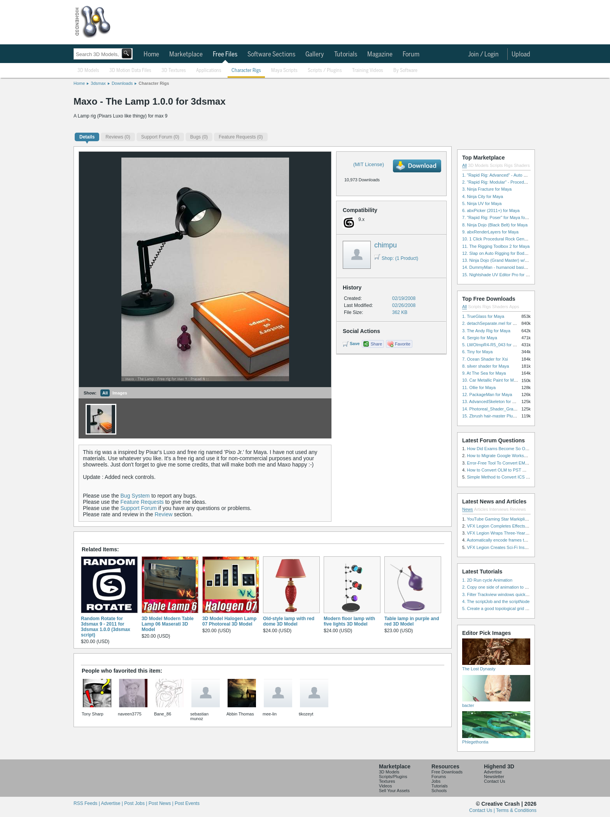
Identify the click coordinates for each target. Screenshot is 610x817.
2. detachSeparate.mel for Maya (492, 323)
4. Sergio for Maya (479, 337)
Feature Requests (142, 502)
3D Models (88, 70)
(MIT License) (368, 164)
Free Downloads (447, 772)
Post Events (187, 803)
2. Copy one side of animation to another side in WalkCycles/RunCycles (530, 587)
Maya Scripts (284, 70)
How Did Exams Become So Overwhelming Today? (515, 448)
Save (355, 343)
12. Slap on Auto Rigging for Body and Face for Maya (512, 253)
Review (163, 514)
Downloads (122, 83)
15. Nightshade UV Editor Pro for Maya (499, 274)
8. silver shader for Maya (485, 366)
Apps (514, 306)
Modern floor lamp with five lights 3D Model (349, 621)
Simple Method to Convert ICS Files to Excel (509, 477)
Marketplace (186, 54)
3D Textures (173, 70)
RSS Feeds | (87, 803)
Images (119, 393)
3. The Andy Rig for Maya (486, 330)
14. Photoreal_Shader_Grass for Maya (498, 409)
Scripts (496, 165)
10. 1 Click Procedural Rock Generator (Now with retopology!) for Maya (529, 239)
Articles (481, 509)
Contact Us (494, 781)
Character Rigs (246, 70)
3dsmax (98, 83)
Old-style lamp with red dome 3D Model (288, 621)
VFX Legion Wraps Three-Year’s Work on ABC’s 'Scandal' (521, 533)
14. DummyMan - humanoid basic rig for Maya (506, 267)
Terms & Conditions (516, 810)
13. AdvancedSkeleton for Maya (492, 401)
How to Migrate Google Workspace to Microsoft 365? (517, 455)
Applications (208, 70)
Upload (521, 54)
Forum (411, 54)
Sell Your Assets (394, 790)
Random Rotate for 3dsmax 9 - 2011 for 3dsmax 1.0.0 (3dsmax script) (105, 627)
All (105, 393)
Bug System (135, 496)
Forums (438, 776)
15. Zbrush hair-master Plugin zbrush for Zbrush (507, 416)
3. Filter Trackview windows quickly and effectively (509, 594)
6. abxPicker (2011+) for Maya (491, 210)
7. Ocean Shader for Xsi (485, 359)
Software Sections (271, 54)
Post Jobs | (136, 803)
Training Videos (367, 70)
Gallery (314, 54)
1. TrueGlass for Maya (483, 316)
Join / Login (483, 54)
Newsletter (494, 776)
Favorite (402, 344)
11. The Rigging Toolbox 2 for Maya (495, 246)
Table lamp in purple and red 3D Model (411, 621)
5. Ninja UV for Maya (481, 203)
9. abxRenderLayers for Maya (490, 232)
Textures (387, 781)
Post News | (162, 803)
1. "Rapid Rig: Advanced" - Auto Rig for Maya (505, 175)
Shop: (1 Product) (396, 258)
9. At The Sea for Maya (484, 373)
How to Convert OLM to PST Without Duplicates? (513, 470)
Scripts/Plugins (393, 776)
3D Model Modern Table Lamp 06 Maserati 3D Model (168, 624)
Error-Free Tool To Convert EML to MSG (505, 463)
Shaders (522, 165)
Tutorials (345, 54)
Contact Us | (482, 810)
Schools (439, 790)
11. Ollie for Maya (479, 387)
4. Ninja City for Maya (482, 196)
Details (87, 137)
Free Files (225, 54)
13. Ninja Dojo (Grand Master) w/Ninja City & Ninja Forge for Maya (525, 260)
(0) (117, 137)
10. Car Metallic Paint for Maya (491, 380)
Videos (385, 786)
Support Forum (139, 508)
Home (151, 54)
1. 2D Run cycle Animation (487, 580)
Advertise (493, 772)
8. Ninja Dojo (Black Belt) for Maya (495, 225)
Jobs (435, 781)
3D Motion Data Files (130, 70)
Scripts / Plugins (325, 70)
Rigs (508, 165)
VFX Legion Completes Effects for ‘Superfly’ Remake (517, 526)
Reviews (518, 509)
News (467, 509)
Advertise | (112, 803)
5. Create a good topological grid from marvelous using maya (520, 608)
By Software (405, 70)
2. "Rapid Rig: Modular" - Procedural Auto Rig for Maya (514, 182)
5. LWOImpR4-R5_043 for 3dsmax (495, 344)
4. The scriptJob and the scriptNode (495, 601)
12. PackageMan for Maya (487, 394)
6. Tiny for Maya (477, 351)
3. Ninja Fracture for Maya (487, 189)
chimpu (385, 245)
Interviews (499, 509)
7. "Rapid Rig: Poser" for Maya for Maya (500, 217)
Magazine (380, 54)
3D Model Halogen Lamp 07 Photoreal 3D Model (229, 621)
